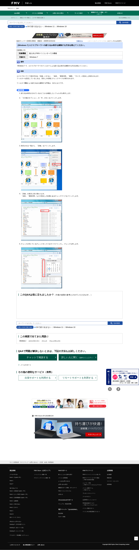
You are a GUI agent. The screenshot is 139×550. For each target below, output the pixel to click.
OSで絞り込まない (34, 26)
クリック (44, 340)
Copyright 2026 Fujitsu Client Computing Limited (115, 544)
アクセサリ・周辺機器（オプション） (19, 535)
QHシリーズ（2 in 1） (15, 517)
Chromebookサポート (65, 500)
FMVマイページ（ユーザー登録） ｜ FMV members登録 (91, 478)
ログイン (12, 18)
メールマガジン (87, 496)
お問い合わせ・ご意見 (36, 462)
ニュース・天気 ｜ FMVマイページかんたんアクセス (92, 483)
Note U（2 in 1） (14, 507)
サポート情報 (61, 516)
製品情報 (98, 3)
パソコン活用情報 (37, 13)
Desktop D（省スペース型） (17, 527)
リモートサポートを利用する (77, 377)
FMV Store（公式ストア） (42, 470)
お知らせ (120, 13)
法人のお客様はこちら (123, 18)
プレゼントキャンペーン (89, 493)
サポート (28, 3)
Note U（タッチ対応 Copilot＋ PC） (19, 494)
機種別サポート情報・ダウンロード (99, 13)
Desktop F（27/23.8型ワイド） (18, 524)
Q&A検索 (17, 13)
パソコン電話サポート (88, 508)
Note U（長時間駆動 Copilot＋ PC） (19, 497)
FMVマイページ (120, 3)
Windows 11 (49, 26)
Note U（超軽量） (14, 501)
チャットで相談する (37, 357)
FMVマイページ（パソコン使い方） (92, 474)
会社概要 (109, 474)
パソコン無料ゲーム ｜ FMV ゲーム (88, 489)
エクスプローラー (34, 340)
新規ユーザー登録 (23, 18)
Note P (11, 484)
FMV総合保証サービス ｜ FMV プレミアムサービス (90, 504)
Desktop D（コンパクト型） (17, 531)
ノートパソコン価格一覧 (40, 474)
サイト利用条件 (14, 462)
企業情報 (110, 470)
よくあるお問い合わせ (64, 481)
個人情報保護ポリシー (29, 545)
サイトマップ (24, 462)
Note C (11, 510)
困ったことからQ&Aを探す (65, 474)
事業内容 (109, 478)
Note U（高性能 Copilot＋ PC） (18, 491)
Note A (11, 480)
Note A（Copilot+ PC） (16, 477)
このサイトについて (15, 545)
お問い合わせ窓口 (58, 13)
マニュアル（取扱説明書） (65, 504)
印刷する (80, 41)
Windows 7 (22, 340)
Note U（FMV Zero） (15, 504)
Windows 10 (61, 26)
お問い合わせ (40, 545)
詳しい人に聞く (77, 357)
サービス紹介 (79, 13)
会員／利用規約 (49, 462)
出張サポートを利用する (38, 377)
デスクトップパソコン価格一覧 (42, 478)
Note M (11, 514)
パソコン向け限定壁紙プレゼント (91, 511)
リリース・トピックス (113, 481)
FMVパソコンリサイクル (64, 491)
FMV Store (108, 3)
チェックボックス (55, 340)
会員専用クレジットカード (90, 499)
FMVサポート (11, 8)
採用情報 (109, 484)
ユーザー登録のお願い (37, 18)
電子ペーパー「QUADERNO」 (68, 509)
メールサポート (25, 365)
